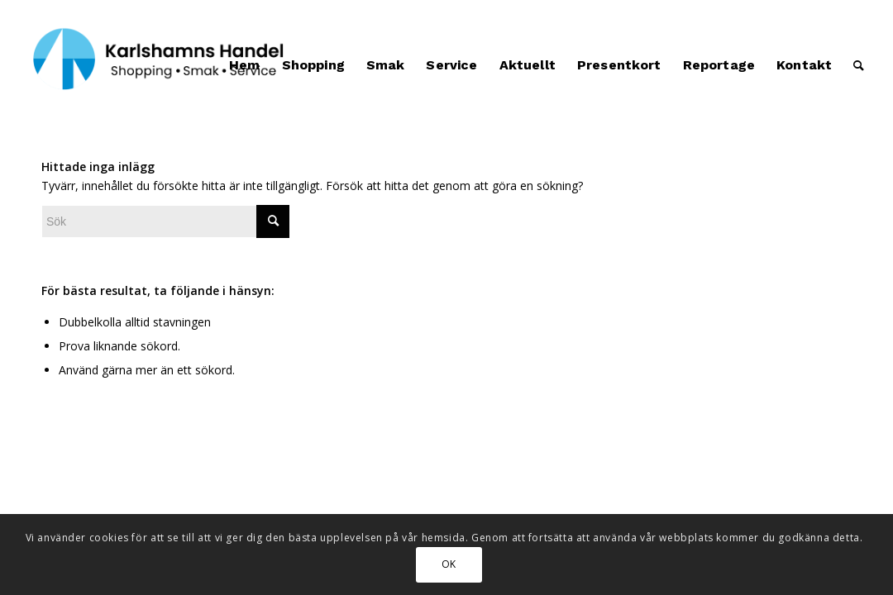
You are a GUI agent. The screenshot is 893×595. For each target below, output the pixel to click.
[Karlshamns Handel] (159, 65)
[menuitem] (244, 65)
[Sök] (859, 65)
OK (449, 564)
